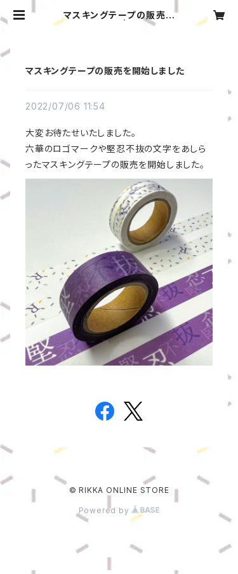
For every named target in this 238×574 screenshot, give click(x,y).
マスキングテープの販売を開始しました (104, 70)
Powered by (119, 510)
